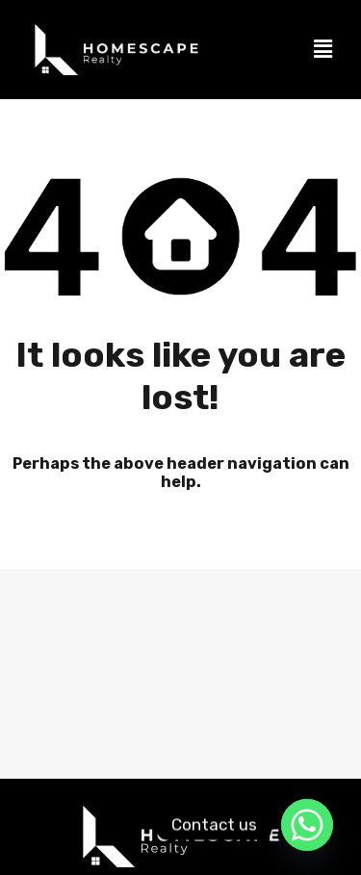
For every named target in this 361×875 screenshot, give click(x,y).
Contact (196, 757)
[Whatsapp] (307, 825)
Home (58, 715)
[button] (323, 49)
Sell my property (77, 757)
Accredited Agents (271, 715)
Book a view (298, 757)
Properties (148, 715)
